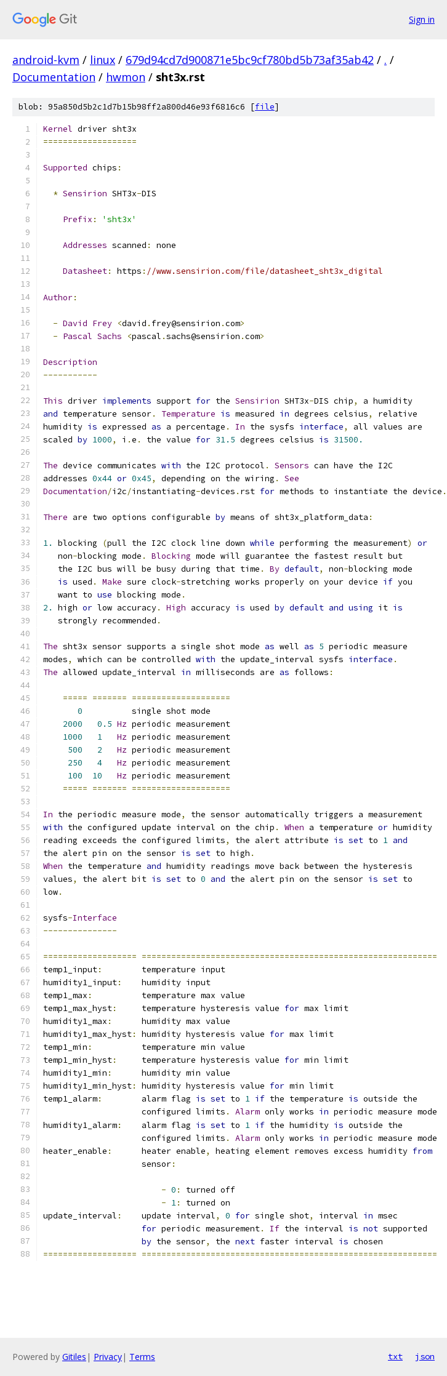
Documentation (53, 77)
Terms (142, 1356)
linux (102, 59)
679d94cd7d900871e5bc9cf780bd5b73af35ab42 (250, 59)
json (425, 1356)
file (265, 107)
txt (395, 1356)
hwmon (125, 77)
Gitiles (74, 1356)
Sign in (422, 19)
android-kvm (45, 59)
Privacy (108, 1356)
